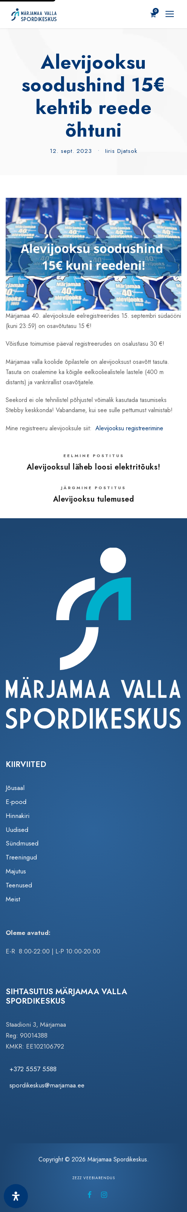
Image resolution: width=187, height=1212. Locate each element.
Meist (13, 899)
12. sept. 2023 (71, 151)
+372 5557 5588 (33, 1068)
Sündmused (22, 843)
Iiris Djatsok (121, 151)
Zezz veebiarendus (93, 1178)
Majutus (16, 871)
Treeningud (21, 857)
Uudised (17, 829)
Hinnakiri (17, 815)
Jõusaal (15, 787)
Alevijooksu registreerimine (129, 428)
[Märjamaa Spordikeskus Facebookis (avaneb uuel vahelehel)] (89, 1194)
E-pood (16, 801)
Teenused (19, 885)
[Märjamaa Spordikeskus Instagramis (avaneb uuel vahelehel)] (104, 1194)
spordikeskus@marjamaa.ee (46, 1085)
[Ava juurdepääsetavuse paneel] (16, 1196)
